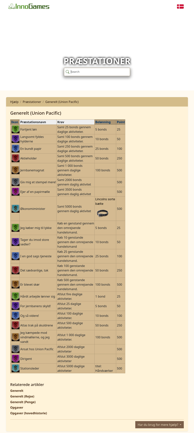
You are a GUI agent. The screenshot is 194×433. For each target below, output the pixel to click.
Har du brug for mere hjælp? (158, 425)
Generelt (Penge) (23, 402)
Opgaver (16, 407)
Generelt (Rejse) (22, 396)
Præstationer (32, 102)
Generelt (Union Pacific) (62, 102)
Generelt (16, 391)
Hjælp (14, 102)
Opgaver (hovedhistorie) (28, 413)
